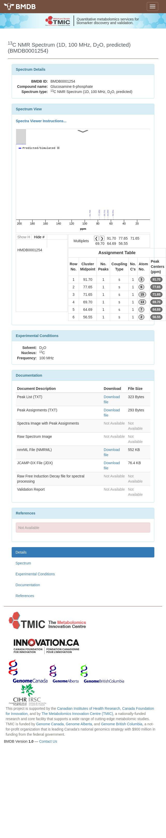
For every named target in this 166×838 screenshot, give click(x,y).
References (25, 596)
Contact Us (48, 741)
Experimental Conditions (35, 574)
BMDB (26, 6)
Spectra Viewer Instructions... (41, 121)
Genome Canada (50, 724)
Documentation (28, 585)
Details (21, 552)
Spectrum (23, 563)
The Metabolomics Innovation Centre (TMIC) (77, 714)
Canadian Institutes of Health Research (88, 708)
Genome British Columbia (121, 724)
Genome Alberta (79, 724)
